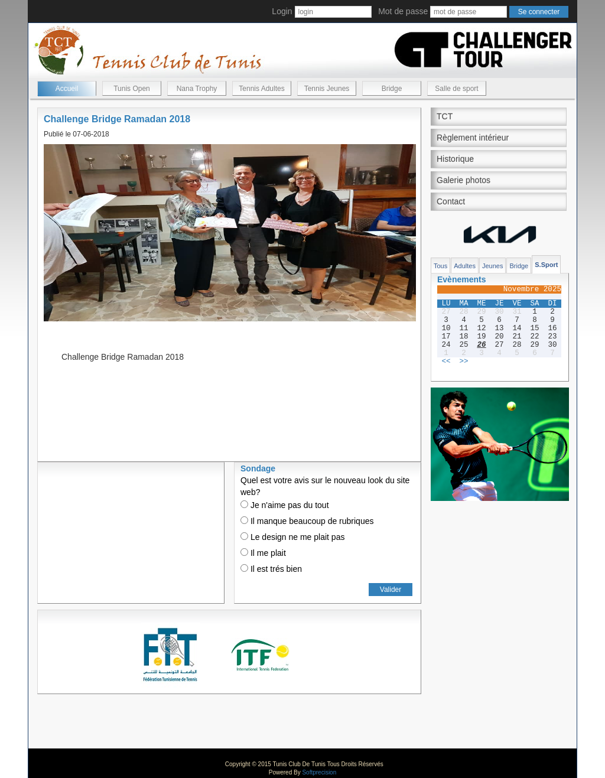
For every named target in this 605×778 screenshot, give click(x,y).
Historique (455, 159)
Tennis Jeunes (327, 88)
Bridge (392, 88)
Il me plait (263, 553)
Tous (440, 265)
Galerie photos (463, 180)
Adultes (465, 265)
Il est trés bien (271, 569)
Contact (451, 201)
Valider (390, 589)
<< (445, 361)
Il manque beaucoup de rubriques (306, 521)
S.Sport (546, 264)
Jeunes (492, 265)
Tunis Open (131, 88)
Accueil (67, 88)
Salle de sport (456, 88)
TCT (445, 116)
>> (463, 361)
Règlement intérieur (473, 137)
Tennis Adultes (261, 88)
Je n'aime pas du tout (284, 505)
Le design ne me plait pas (292, 537)
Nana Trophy (197, 88)
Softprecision (319, 772)
